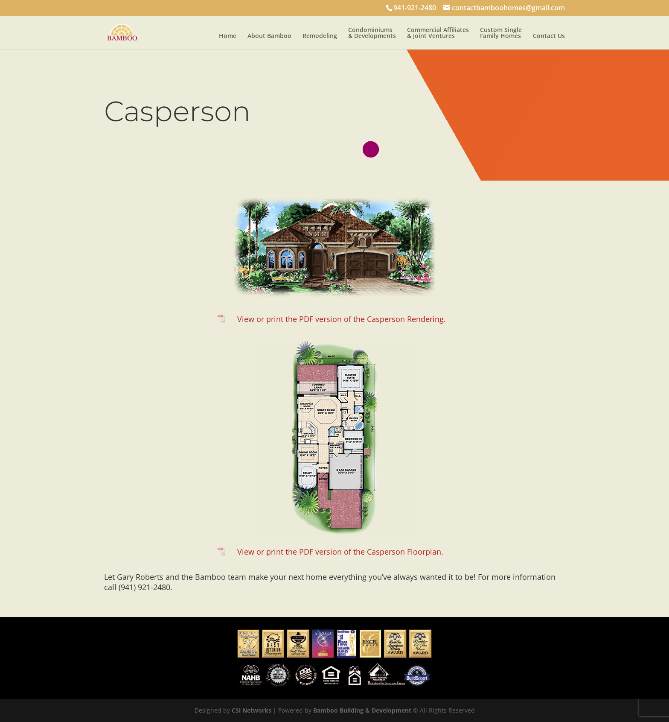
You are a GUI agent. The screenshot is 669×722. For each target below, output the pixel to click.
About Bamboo (269, 36)
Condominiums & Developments (372, 33)
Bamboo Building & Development (362, 710)
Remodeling (320, 36)
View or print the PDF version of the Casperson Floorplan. (340, 552)
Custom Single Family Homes (501, 33)
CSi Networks (251, 710)
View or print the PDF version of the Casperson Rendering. (341, 319)
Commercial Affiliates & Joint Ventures (438, 33)
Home (227, 36)
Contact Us (549, 36)
